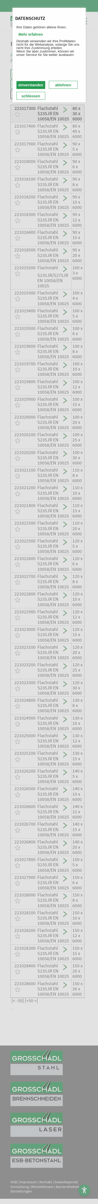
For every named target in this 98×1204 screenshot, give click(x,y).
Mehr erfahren (31, 34)
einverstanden (30, 85)
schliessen (30, 96)
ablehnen (63, 85)
